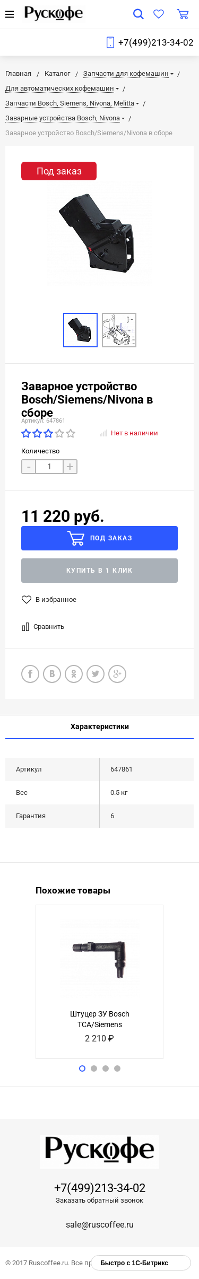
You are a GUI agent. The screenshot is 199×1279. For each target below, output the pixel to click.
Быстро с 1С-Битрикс (134, 1263)
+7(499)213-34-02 (156, 42)
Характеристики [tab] (100, 726)
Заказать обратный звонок (99, 1200)
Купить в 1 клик (99, 570)
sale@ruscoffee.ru (100, 1225)
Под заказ (99, 538)
